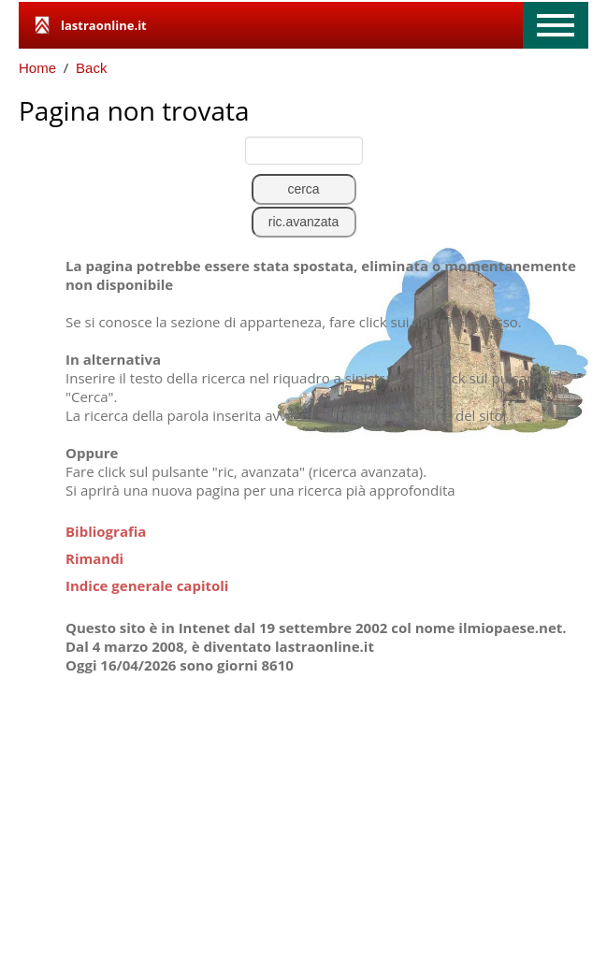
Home (37, 68)
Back (91, 68)
